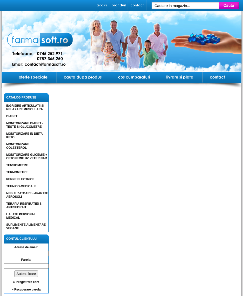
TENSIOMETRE (17, 165)
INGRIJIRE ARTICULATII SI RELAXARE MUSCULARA (25, 107)
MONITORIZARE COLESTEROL (17, 146)
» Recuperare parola (26, 289)
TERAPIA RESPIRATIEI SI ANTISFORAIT (24, 205)
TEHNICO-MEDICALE (21, 186)
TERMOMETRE (16, 172)
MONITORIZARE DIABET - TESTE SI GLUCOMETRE (24, 125)
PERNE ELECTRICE (20, 179)
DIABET (11, 116)
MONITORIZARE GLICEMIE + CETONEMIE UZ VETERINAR (26, 156)
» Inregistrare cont (26, 282)
